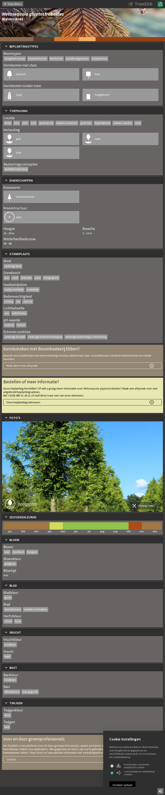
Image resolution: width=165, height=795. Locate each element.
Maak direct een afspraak (22, 365)
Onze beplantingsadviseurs (23, 402)
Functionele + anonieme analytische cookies (133, 766)
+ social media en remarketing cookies (135, 773)
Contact (11, 759)
